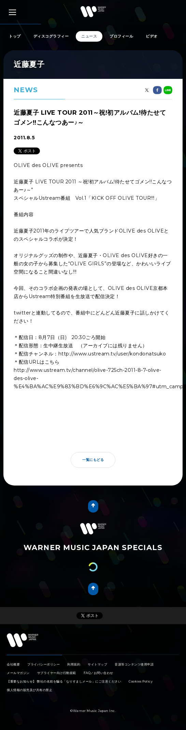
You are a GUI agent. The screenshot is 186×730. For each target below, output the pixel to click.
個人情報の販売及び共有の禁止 (29, 690)
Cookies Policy (141, 681)
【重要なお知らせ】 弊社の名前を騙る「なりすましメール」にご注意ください (64, 681)
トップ (15, 36)
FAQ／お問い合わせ (98, 673)
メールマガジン (18, 673)
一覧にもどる (93, 460)
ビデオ (152, 36)
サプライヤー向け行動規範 (56, 673)
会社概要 (13, 664)
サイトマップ (97, 664)
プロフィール (121, 36)
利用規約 (73, 664)
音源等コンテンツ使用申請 (134, 664)
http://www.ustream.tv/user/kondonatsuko (112, 354)
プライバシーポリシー (43, 664)
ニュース (89, 36)
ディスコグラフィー (51, 36)
